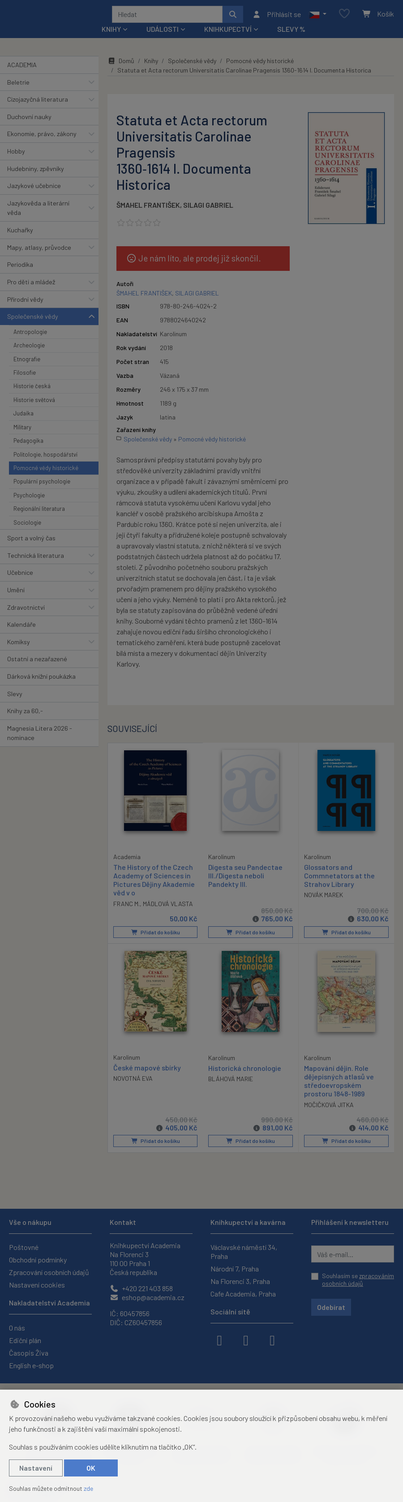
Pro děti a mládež (31, 285)
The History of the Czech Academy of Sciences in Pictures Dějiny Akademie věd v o (154, 882)
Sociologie (27, 525)
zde (88, 1488)
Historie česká (32, 389)
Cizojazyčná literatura (37, 102)
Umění (16, 593)
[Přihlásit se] (276, 16)
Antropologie (30, 334)
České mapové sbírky (147, 1070)
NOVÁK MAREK (323, 898)
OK (90, 1467)
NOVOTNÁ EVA (133, 1080)
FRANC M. (126, 906)
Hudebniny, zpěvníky (35, 171)
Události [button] (162, 32)
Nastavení (35, 1467)
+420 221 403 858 (141, 1288)
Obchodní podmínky (38, 1259)
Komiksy (18, 645)
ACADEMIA (22, 68)
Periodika (20, 267)
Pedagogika (28, 443)
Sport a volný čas (31, 541)
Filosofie (24, 375)
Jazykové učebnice (34, 189)
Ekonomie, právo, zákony (42, 137)
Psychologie (29, 498)
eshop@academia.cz (147, 1297)
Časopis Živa (28, 1352)
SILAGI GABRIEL (208, 208)
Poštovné (24, 1247)
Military (22, 430)
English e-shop (31, 1365)
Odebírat (331, 1307)
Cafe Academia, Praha (243, 1293)
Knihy (151, 64)
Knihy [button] (111, 32)
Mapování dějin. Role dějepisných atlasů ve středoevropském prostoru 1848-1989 (339, 1083)
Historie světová (34, 403)
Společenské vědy (32, 319)
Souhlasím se (358, 1280)
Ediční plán (25, 1340)
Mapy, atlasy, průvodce (39, 250)
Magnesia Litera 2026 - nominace (39, 736)
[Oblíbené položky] (344, 16)
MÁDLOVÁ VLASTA (168, 906)
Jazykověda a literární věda (38, 211)
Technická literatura (35, 558)
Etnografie (26, 362)
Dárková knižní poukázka (41, 679)
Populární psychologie (41, 484)
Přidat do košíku (155, 935)
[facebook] (219, 1339)
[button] (317, 16)
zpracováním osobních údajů (358, 1280)
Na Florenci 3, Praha (240, 1281)
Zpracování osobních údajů (49, 1272)
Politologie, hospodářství (45, 457)
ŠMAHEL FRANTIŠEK (148, 208)
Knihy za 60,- (25, 714)
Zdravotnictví (26, 610)
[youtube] (272, 1339)
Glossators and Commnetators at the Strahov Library (339, 878)
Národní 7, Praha (234, 1268)
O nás (17, 1327)
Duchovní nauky (29, 120)
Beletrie (18, 85)
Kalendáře (21, 627)
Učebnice (20, 575)
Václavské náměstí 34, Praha (243, 1251)
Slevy (14, 697)
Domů (120, 64)
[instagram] (246, 1339)
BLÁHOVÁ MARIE (230, 1081)
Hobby (16, 154)
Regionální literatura (39, 511)
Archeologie (29, 348)
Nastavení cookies (37, 1284)
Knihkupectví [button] (228, 32)
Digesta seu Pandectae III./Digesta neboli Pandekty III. (245, 878)
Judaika (23, 416)
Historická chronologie (244, 1070)
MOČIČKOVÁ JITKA (329, 1106)
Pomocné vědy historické (45, 471)
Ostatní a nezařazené (37, 662)
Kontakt (123, 1222)
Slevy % (291, 32)
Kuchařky (20, 233)
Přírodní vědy (25, 302)
